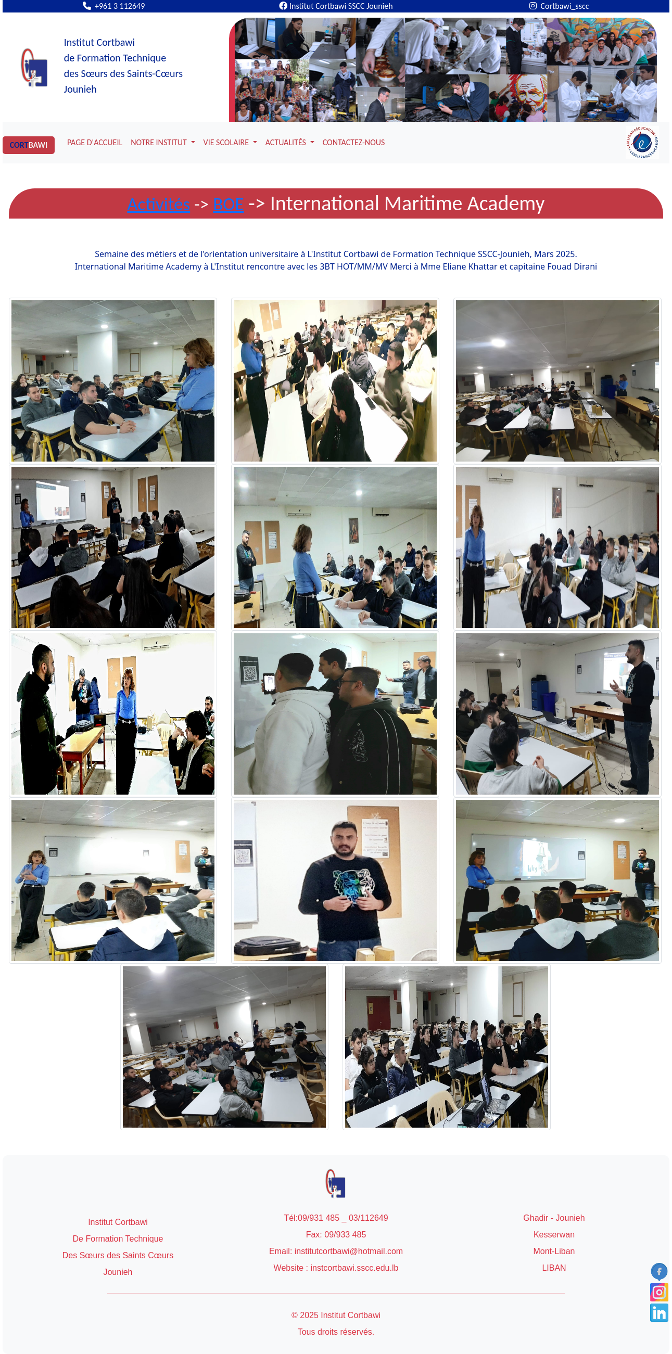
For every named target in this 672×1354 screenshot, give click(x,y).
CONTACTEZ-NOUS (354, 142)
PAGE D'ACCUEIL (94, 142)
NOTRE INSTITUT (159, 142)
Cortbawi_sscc (559, 6)
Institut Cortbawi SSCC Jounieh (335, 6)
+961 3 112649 (114, 6)
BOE (228, 204)
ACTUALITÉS (286, 142)
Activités (158, 204)
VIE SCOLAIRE (227, 142)
